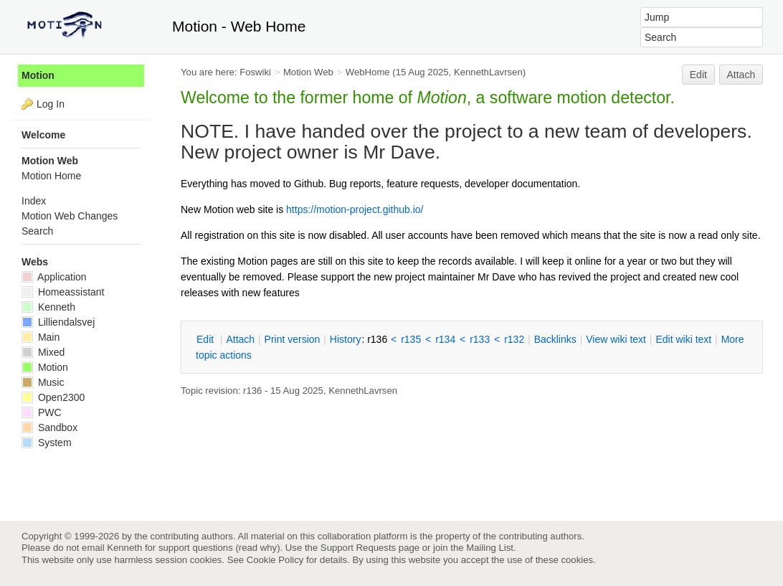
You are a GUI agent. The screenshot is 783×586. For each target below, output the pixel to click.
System (47, 442)
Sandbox (49, 427)
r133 (480, 339)
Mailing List (489, 547)
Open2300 (53, 397)
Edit (698, 74)
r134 (445, 339)
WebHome (368, 72)
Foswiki (255, 72)
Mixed (43, 352)
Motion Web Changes (70, 216)
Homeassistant (63, 292)
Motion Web (308, 72)
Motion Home (51, 175)
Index (34, 201)
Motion (38, 75)
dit (206, 339)
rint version (293, 339)
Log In (51, 104)
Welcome (43, 135)
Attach (741, 74)
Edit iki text (683, 339)
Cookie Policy (275, 559)
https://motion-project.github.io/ (354, 209)
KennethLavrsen (488, 72)
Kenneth (48, 307)
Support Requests (358, 547)
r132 (514, 339)
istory (345, 339)
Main (41, 337)
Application (54, 277)
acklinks (555, 339)
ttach (240, 339)
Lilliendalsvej (58, 322)
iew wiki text (616, 339)
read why (258, 547)
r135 (411, 339)
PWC (42, 412)
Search (37, 231)
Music (43, 382)
